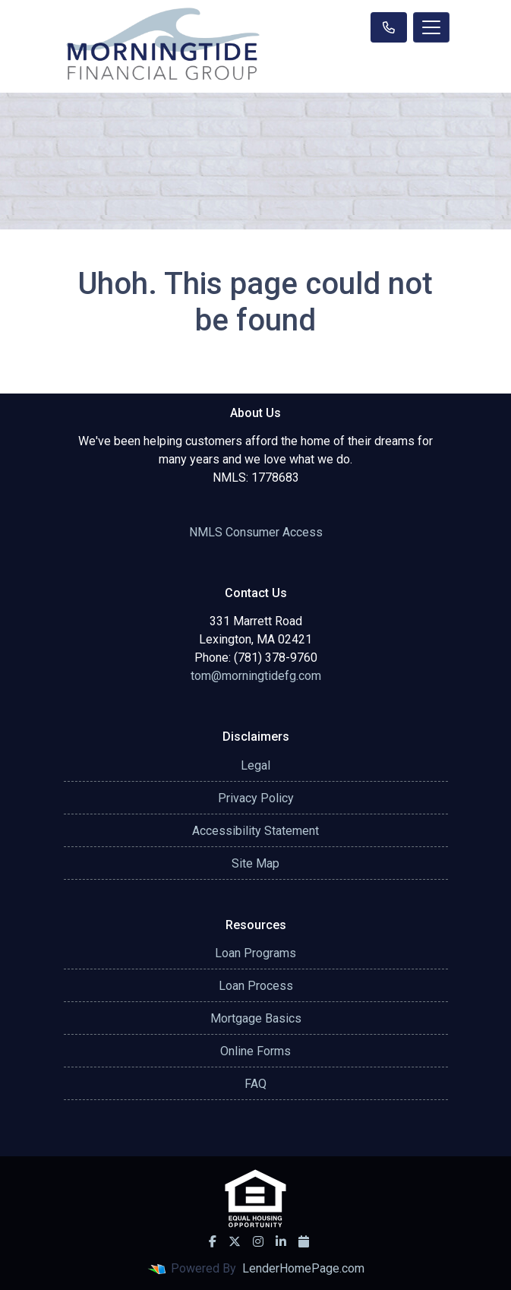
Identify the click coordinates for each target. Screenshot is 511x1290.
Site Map (255, 863)
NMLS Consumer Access (256, 532)
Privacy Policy (256, 798)
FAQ (255, 1084)
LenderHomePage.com (303, 1268)
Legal (255, 765)
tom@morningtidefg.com (256, 676)
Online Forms (255, 1051)
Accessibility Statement (255, 831)
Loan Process (256, 986)
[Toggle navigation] (431, 27)
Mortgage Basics (255, 1018)
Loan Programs (255, 953)
